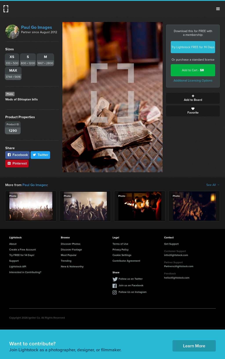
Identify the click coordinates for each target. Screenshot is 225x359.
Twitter (40, 154)
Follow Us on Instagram (133, 292)
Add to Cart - (193, 70)
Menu (217, 8)
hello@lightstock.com (176, 277)
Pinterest (17, 163)
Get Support (171, 244)
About (12, 244)
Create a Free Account (22, 249)
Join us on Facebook (131, 285)
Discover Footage (71, 249)
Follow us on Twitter (131, 279)
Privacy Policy (120, 249)
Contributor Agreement (126, 261)
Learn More (194, 346)
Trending (66, 261)
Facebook (17, 154)
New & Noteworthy (72, 266)
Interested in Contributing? (25, 272)
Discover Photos (70, 244)
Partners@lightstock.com (178, 266)
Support (14, 261)
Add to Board (192, 98)
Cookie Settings (121, 255)
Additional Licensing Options (193, 80)
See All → (213, 185)
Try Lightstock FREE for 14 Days (192, 47)
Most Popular (68, 255)
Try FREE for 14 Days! (21, 255)
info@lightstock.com (176, 255)
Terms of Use (120, 244)
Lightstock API (17, 266)
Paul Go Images (36, 27)
